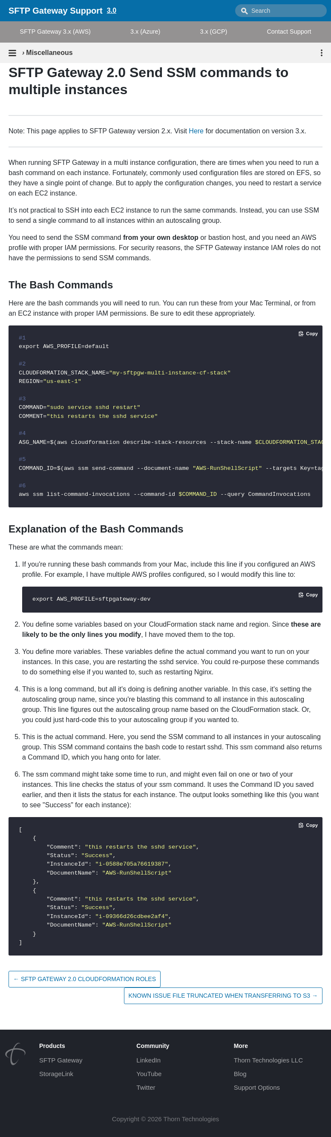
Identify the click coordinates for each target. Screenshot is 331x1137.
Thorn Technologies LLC (268, 1060)
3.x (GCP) (213, 31)
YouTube (148, 1073)
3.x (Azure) (145, 31)
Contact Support (289, 31)
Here (196, 131)
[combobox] (281, 10)
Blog (240, 1073)
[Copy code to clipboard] (308, 333)
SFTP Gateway (60, 1060)
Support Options (257, 1087)
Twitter (145, 1087)
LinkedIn (148, 1060)
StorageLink (56, 1073)
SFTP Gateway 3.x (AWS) (55, 31)
